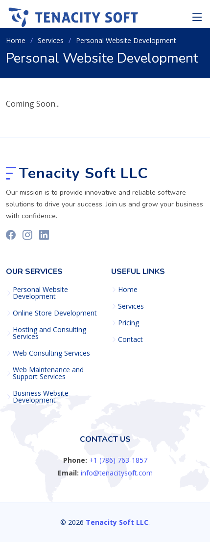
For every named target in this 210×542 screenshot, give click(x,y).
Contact (130, 339)
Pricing (128, 322)
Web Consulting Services (51, 353)
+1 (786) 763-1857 (118, 460)
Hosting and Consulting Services (49, 333)
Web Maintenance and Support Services (48, 373)
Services (131, 306)
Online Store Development (55, 313)
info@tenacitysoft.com (117, 472)
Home (15, 40)
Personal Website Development (40, 293)
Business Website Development (41, 397)
